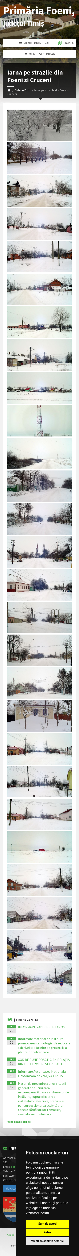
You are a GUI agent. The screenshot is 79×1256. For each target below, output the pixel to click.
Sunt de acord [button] (47, 1223)
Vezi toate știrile (19, 1122)
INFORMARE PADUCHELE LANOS (41, 1027)
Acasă (11, 1235)
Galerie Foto (22, 90)
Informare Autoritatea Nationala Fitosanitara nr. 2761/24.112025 (42, 1073)
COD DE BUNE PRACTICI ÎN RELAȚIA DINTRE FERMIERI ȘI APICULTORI (44, 1062)
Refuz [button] (47, 1232)
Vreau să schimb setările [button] (47, 1241)
